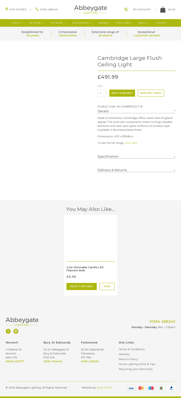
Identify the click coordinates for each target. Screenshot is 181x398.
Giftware (56, 23)
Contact (161, 23)
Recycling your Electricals (136, 369)
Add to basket (122, 93)
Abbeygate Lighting (90, 9)
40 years (32, 35)
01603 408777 (15, 361)
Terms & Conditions (132, 349)
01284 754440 (52, 361)
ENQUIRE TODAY (150, 93)
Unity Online (104, 387)
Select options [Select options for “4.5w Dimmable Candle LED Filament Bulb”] (81, 286)
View (107, 286)
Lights (15, 23)
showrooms (68, 35)
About (142, 23)
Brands (104, 23)
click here (131, 143)
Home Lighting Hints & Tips (137, 364)
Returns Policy (128, 359)
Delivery (124, 354)
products (105, 35)
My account (142, 9)
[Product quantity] (102, 93)
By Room (35, 23)
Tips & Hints (123, 23)
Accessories (81, 23)
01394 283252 (90, 361)
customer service (147, 35)
